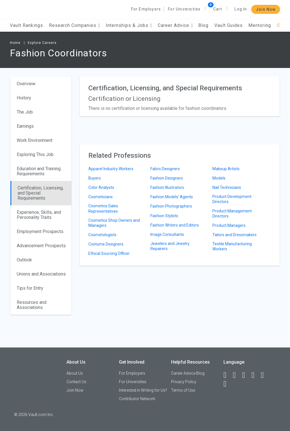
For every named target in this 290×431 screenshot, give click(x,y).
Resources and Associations (31, 305)
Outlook (24, 260)
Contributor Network (137, 398)
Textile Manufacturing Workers (232, 246)
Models (218, 178)
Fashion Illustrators (167, 187)
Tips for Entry (30, 288)
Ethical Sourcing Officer (109, 253)
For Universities (184, 9)
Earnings (25, 126)
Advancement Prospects (41, 245)
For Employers (146, 9)
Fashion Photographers (171, 206)
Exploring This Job (35, 154)
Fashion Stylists (164, 216)
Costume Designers (105, 244)
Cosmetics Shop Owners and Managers (114, 223)
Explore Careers (42, 43)
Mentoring (259, 25)
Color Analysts (101, 187)
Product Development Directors (231, 199)
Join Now (266, 9)
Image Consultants (167, 234)
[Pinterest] (265, 375)
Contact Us (76, 381)
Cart (217, 9)
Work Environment (34, 140)
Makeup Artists (226, 169)
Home (15, 43)
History (24, 98)
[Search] (278, 25)
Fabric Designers (165, 169)
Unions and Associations (41, 274)
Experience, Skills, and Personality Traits (39, 215)
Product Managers (229, 225)
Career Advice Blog (187, 373)
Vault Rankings (26, 25)
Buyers (94, 178)
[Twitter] (246, 375)
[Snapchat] (227, 384)
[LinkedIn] (237, 375)
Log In (240, 9)
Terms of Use (183, 390)
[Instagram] (255, 375)
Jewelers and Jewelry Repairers (169, 246)
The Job (25, 112)
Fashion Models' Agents (171, 197)
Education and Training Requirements (39, 171)
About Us (75, 373)
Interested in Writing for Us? (143, 390)
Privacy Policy (183, 381)
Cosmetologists (102, 234)
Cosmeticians (100, 197)
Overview (26, 83)
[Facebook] (227, 375)
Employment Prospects (40, 231)
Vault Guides (228, 25)
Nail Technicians (226, 187)
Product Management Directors (232, 213)
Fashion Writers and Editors (174, 225)
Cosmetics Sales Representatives (103, 208)
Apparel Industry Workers (110, 169)
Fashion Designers (166, 178)
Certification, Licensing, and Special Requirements (40, 193)
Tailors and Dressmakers (234, 234)
